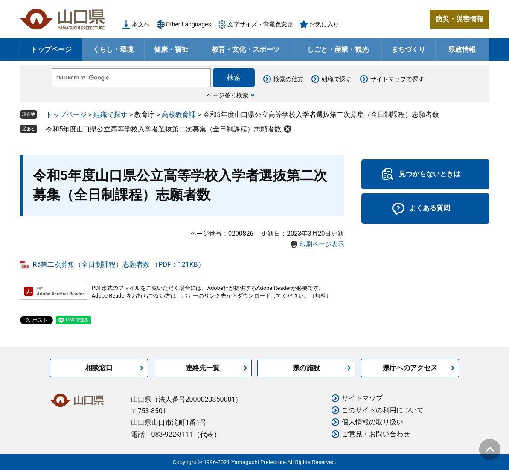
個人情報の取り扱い (372, 422)
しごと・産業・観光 (338, 49)
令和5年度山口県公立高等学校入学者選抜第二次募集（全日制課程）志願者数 (164, 129)
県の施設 (306, 368)
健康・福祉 (171, 49)
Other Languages (188, 24)
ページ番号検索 (227, 95)
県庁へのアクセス (410, 368)
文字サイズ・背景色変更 (260, 24)
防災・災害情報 (459, 19)
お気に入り (324, 24)
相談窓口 (99, 368)
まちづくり (408, 49)
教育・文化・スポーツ (246, 49)
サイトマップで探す (397, 79)
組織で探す (337, 79)
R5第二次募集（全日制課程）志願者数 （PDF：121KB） (119, 264)
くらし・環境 (113, 49)
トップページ (51, 49)
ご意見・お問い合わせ (376, 434)
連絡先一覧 (203, 368)
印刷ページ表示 (322, 244)
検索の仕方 (288, 79)
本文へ (141, 24)
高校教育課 (179, 115)
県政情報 (462, 49)
